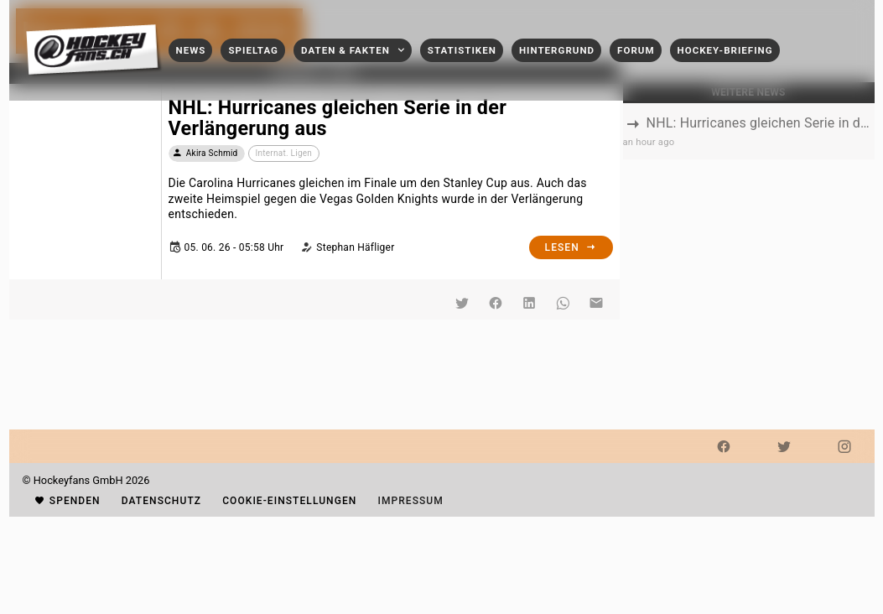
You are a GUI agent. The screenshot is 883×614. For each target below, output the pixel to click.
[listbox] (749, 131)
